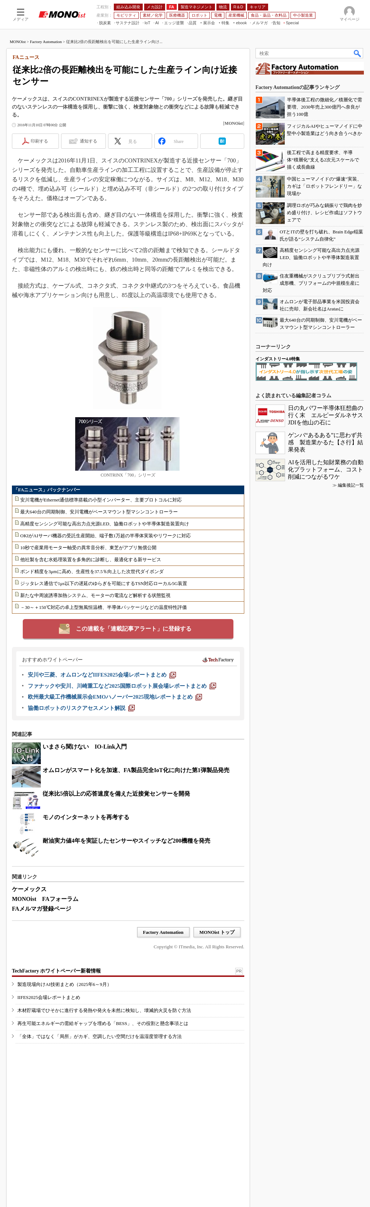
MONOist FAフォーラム (45, 899)
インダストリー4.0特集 (277, 358)
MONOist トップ (217, 932)
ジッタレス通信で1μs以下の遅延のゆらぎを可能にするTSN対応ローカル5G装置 (103, 583)
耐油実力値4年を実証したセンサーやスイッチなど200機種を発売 (126, 841)
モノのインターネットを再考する (86, 817)
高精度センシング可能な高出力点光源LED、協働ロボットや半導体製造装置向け (104, 523)
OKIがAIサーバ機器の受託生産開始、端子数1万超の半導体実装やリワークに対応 (105, 535)
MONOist (18, 41)
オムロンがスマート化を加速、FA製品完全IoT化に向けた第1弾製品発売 (136, 770)
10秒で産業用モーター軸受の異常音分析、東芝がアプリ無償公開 (88, 547)
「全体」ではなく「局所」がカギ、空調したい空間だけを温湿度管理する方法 (99, 1036)
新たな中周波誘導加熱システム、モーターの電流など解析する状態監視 (95, 595)
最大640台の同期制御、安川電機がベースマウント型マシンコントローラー (99, 511)
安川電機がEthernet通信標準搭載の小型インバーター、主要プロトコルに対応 (101, 500)
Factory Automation (46, 41)
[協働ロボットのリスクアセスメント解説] (81, 708)
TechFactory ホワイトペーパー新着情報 (56, 971)
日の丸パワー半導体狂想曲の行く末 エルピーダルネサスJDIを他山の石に (325, 415)
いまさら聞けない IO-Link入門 (85, 747)
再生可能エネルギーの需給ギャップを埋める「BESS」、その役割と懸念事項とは (102, 1023)
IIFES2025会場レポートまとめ (48, 997)
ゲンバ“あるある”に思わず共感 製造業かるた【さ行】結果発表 (325, 442)
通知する (88, 141)
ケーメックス (29, 889)
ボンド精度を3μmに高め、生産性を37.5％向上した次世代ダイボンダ (92, 571)
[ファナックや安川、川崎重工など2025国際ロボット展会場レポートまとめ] (122, 686)
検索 (357, 53)
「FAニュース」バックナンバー (46, 489)
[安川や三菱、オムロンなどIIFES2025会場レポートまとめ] (102, 675)
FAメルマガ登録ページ (41, 909)
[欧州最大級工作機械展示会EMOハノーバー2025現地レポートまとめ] (115, 697)
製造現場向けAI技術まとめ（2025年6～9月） (64, 984)
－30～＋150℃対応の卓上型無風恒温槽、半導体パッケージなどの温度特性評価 (103, 607)
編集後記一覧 (351, 485)
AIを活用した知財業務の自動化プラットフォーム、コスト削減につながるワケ (325, 469)
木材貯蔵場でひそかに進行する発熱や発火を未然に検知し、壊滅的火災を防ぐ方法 (104, 1010)
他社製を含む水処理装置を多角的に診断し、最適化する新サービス (90, 559)
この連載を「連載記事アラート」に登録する (134, 629)
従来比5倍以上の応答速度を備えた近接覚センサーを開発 (116, 794)
